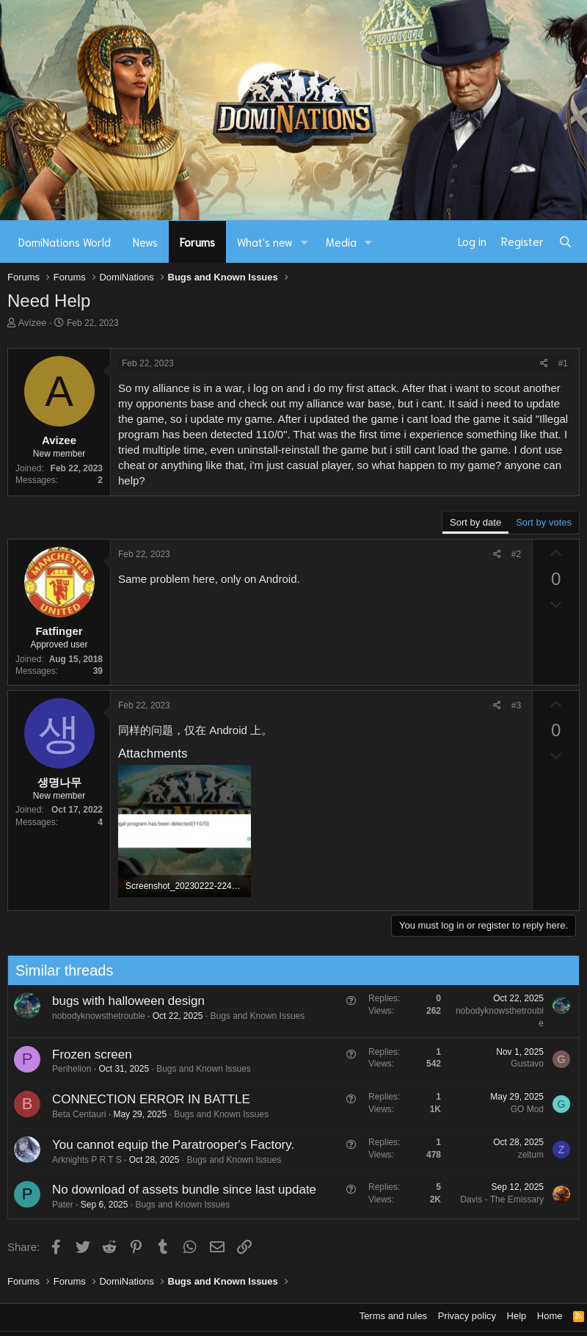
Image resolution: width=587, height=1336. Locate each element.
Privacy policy (467, 1315)
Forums (197, 241)
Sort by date (475, 522)
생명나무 (59, 782)
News (145, 241)
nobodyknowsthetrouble (94, 1016)
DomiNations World (64, 241)
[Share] (544, 363)
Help (517, 1315)
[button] (304, 242)
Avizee (32, 322)
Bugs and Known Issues (253, 1016)
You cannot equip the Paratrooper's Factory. (169, 1145)
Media (341, 241)
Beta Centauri (74, 1114)
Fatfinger (58, 631)
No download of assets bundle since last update (180, 1190)
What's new (265, 241)
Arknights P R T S (82, 1160)
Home (550, 1315)
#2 (516, 554)
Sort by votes (544, 522)
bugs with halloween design (124, 1001)
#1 (563, 363)
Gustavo (523, 1064)
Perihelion (67, 1069)
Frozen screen (88, 1054)
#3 (516, 705)
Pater (58, 1204)
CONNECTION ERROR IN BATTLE (147, 1099)
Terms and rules (393, 1315)
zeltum (526, 1155)
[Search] (565, 241)
